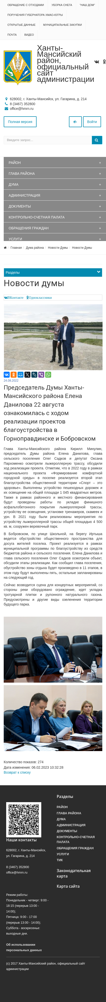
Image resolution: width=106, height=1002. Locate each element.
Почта (12, 34)
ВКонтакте (15, 297)
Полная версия (20, 122)
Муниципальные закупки (62, 24)
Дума (14, 184)
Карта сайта (68, 886)
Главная (16, 247)
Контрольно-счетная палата (36, 217)
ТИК (60, 860)
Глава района (22, 174)
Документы (20, 206)
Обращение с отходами (25, 4)
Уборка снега (62, 4)
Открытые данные (21, 24)
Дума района (35, 247)
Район (15, 163)
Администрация (24, 195)
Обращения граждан (29, 228)
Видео (29, 34)
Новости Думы (58, 247)
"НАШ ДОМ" (87, 4)
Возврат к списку (17, 772)
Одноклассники (40, 297)
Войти (92, 122)
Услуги (15, 239)
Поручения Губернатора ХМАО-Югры (35, 14)
